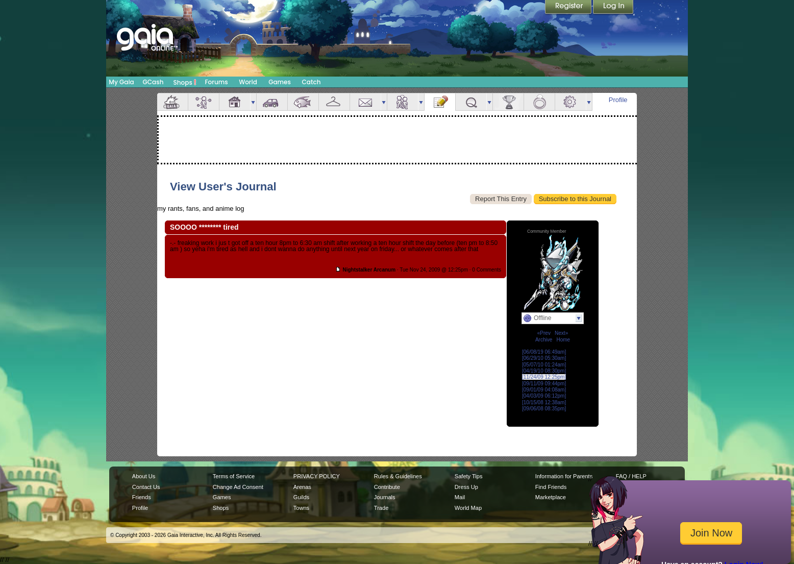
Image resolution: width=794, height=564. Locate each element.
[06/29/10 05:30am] (544, 358)
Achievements (508, 101)
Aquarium (303, 101)
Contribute (387, 487)
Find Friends (550, 487)
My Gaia (121, 82)
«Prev (544, 333)
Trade (381, 508)
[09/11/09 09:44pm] (544, 383)
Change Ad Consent (238, 487)
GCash (153, 82)
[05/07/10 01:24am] (544, 364)
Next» (561, 333)
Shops (184, 82)
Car (272, 101)
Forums (216, 82)
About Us (143, 476)
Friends (402, 101)
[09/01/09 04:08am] (544, 390)
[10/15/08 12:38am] (544, 402)
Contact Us (146, 487)
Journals (384, 497)
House (234, 101)
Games (279, 82)
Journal (440, 101)
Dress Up (466, 487)
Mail (365, 101)
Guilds (301, 497)
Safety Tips (469, 476)
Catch (311, 82)
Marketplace (550, 497)
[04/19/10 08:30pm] (544, 371)
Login (613, 7)
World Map (468, 508)
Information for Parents (563, 476)
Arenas (302, 487)
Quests (471, 101)
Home (563, 339)
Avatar (203, 101)
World (248, 82)
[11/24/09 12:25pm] (544, 377)
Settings (570, 101)
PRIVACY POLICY (316, 476)
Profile (618, 100)
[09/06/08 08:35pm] (544, 408)
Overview (172, 101)
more (253, 101)
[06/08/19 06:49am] (544, 352)
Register (569, 7)
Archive (543, 339)
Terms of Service (234, 476)
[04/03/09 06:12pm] (544, 396)
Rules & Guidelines (398, 476)
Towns (301, 508)
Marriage (539, 101)
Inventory (334, 101)
